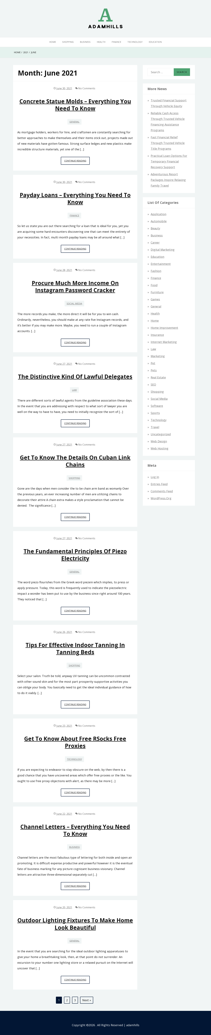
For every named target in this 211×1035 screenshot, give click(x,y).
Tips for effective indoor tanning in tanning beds (75, 648)
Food (154, 285)
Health (101, 41)
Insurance (157, 335)
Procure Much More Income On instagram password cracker (75, 286)
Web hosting (159, 448)
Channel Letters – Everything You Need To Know (75, 830)
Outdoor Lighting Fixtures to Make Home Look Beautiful (75, 924)
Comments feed (162, 491)
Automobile (159, 221)
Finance (116, 41)
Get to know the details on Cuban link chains (75, 461)
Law (74, 389)
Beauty (155, 228)
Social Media (74, 303)
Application (158, 214)
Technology (134, 41)
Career (155, 242)
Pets (154, 370)
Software (157, 406)
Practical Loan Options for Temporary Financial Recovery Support (169, 161)
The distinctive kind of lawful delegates (75, 376)
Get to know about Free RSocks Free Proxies (75, 742)
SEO (153, 384)
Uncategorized (161, 434)
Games (155, 299)
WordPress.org (161, 498)
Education (155, 41)
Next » (86, 1000)
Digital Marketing (163, 249)
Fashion (156, 271)
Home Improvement (164, 328)
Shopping (68, 41)
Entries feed (159, 484)
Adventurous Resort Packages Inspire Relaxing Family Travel (168, 179)
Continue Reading (77, 161)
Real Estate (158, 377)
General (74, 121)
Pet (153, 363)
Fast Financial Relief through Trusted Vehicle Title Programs (168, 143)
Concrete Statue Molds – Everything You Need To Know (75, 105)
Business (85, 41)
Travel (155, 427)
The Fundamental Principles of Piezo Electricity (75, 554)
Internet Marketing (164, 342)
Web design (159, 441)
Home (52, 41)
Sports (155, 413)
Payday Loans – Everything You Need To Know (75, 198)
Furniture (157, 292)
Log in (155, 477)
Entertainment (161, 264)
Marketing (158, 356)
